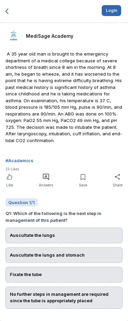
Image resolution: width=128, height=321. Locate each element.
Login (111, 10)
